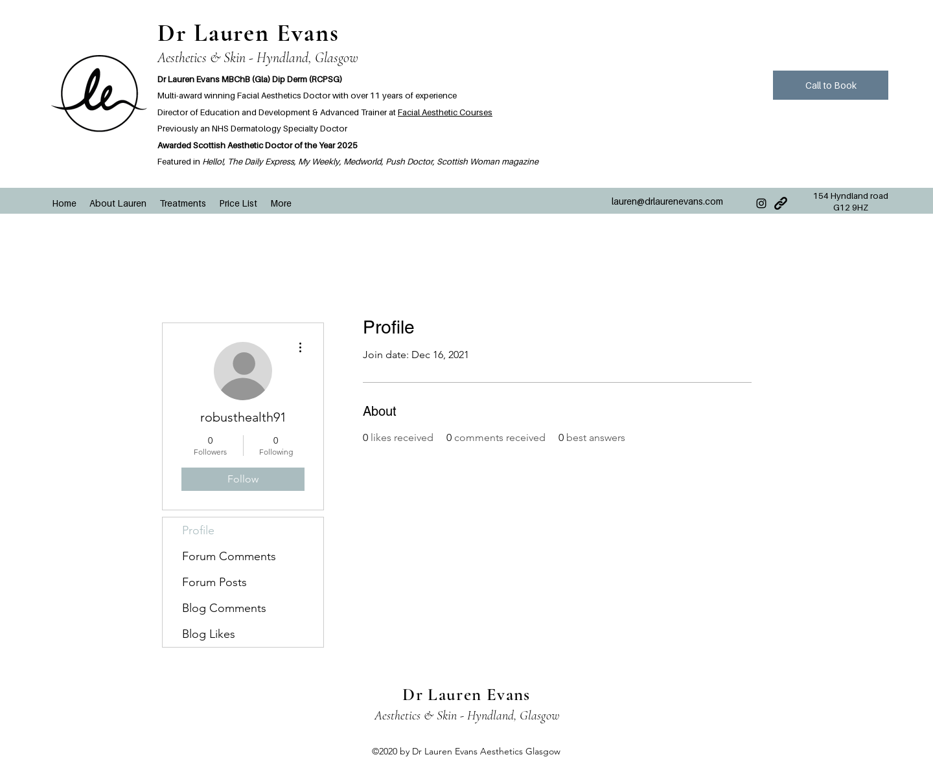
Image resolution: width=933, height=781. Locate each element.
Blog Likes (208, 634)
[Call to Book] (830, 85)
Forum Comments (229, 556)
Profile (198, 530)
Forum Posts (214, 582)
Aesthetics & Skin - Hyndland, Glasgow (257, 57)
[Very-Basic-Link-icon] (780, 203)
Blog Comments (224, 608)
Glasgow (539, 715)
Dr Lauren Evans (248, 33)
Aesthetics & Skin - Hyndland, (447, 715)
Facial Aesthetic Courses (445, 112)
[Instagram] (761, 203)
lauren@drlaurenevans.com (667, 201)
